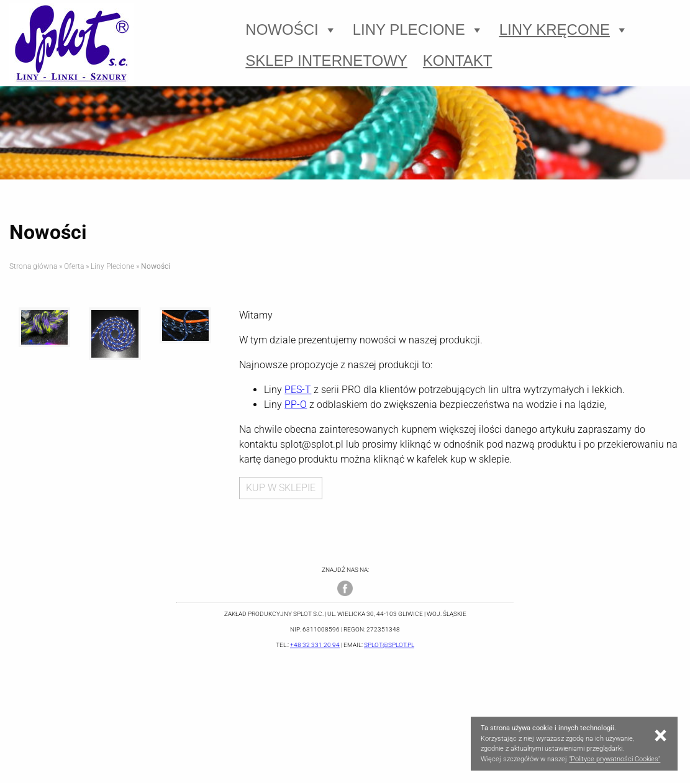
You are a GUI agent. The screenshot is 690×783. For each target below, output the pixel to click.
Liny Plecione (418, 29)
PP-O (295, 404)
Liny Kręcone (564, 29)
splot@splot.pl (389, 644)
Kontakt (458, 60)
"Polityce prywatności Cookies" (614, 759)
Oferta (74, 266)
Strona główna (33, 266)
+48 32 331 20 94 (315, 644)
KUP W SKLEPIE (280, 488)
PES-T (297, 390)
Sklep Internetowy (326, 60)
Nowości (291, 29)
